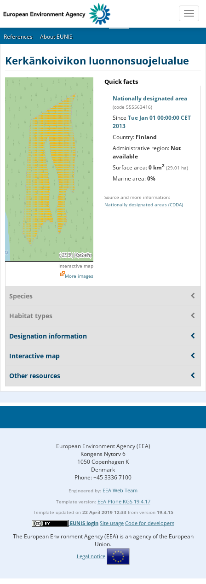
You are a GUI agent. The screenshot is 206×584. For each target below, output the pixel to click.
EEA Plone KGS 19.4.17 (123, 501)
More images (79, 276)
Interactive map (75, 266)
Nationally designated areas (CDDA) (143, 204)
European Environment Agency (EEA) (103, 446)
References (18, 37)
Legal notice (91, 556)
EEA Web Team (120, 490)
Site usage (112, 523)
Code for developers (149, 523)
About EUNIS (56, 37)
